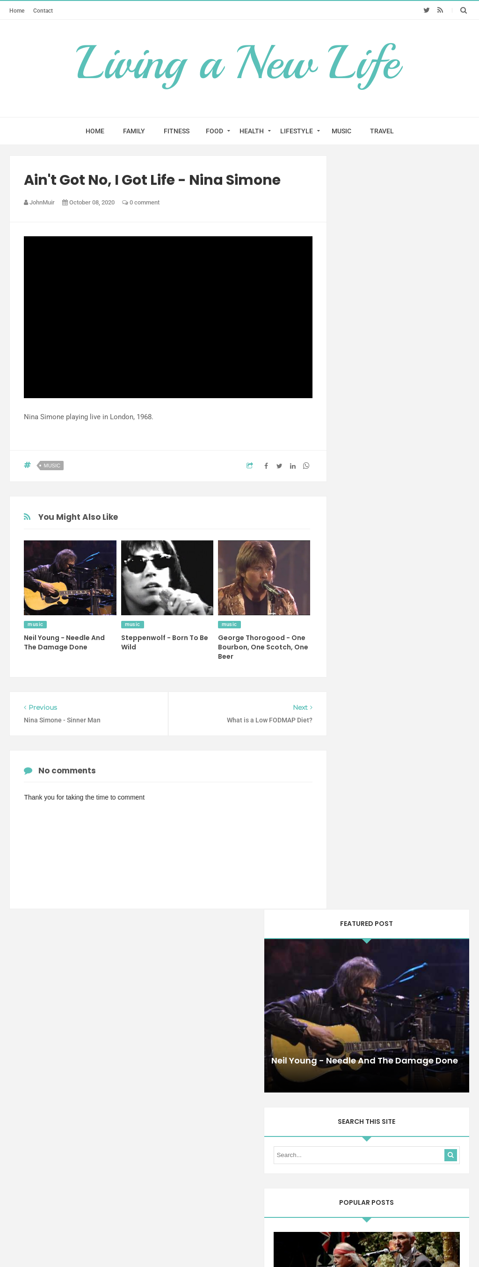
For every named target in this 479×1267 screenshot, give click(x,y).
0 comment (141, 202)
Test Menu (186, 1177)
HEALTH (252, 131)
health (406, 1066)
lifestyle (438, 1066)
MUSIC (341, 131)
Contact (43, 10)
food (380, 1066)
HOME (95, 131)
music (52, 465)
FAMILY (134, 131)
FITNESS (176, 131)
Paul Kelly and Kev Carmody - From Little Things (403, 495)
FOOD (214, 131)
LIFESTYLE (296, 131)
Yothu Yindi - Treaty (402, 734)
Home (16, 10)
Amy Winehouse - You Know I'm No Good (402, 958)
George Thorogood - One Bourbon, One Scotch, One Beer (263, 647)
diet (355, 1066)
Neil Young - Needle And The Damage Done (64, 642)
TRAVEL (382, 131)
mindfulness (366, 1082)
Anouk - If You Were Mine (402, 843)
